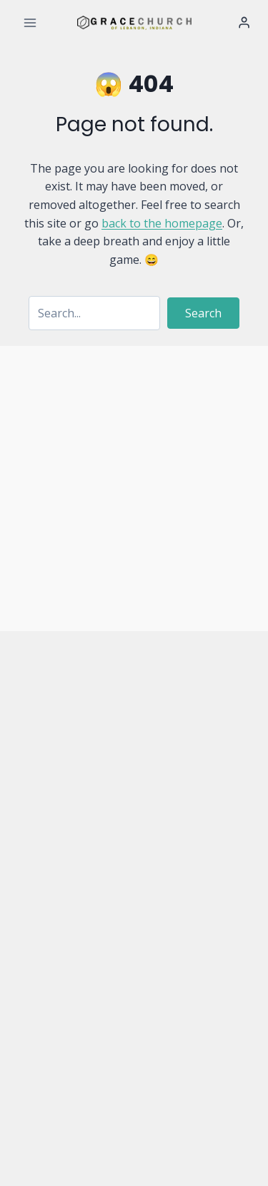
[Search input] (94, 313)
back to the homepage (161, 223)
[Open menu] (30, 22)
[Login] (244, 22)
